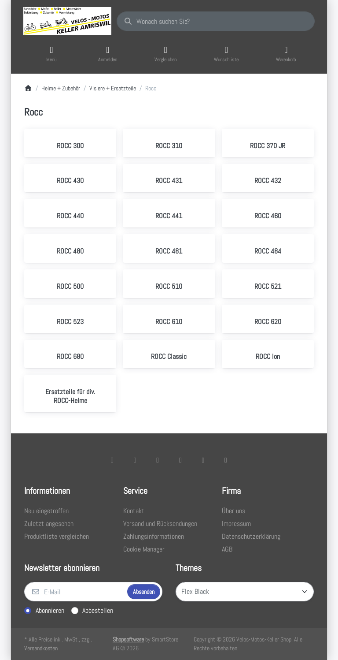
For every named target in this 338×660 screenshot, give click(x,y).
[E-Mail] (74, 591)
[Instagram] (157, 460)
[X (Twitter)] (135, 460)
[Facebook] (112, 460)
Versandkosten (41, 648)
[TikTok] (180, 460)
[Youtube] (203, 460)
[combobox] (216, 21)
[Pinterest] (225, 460)
